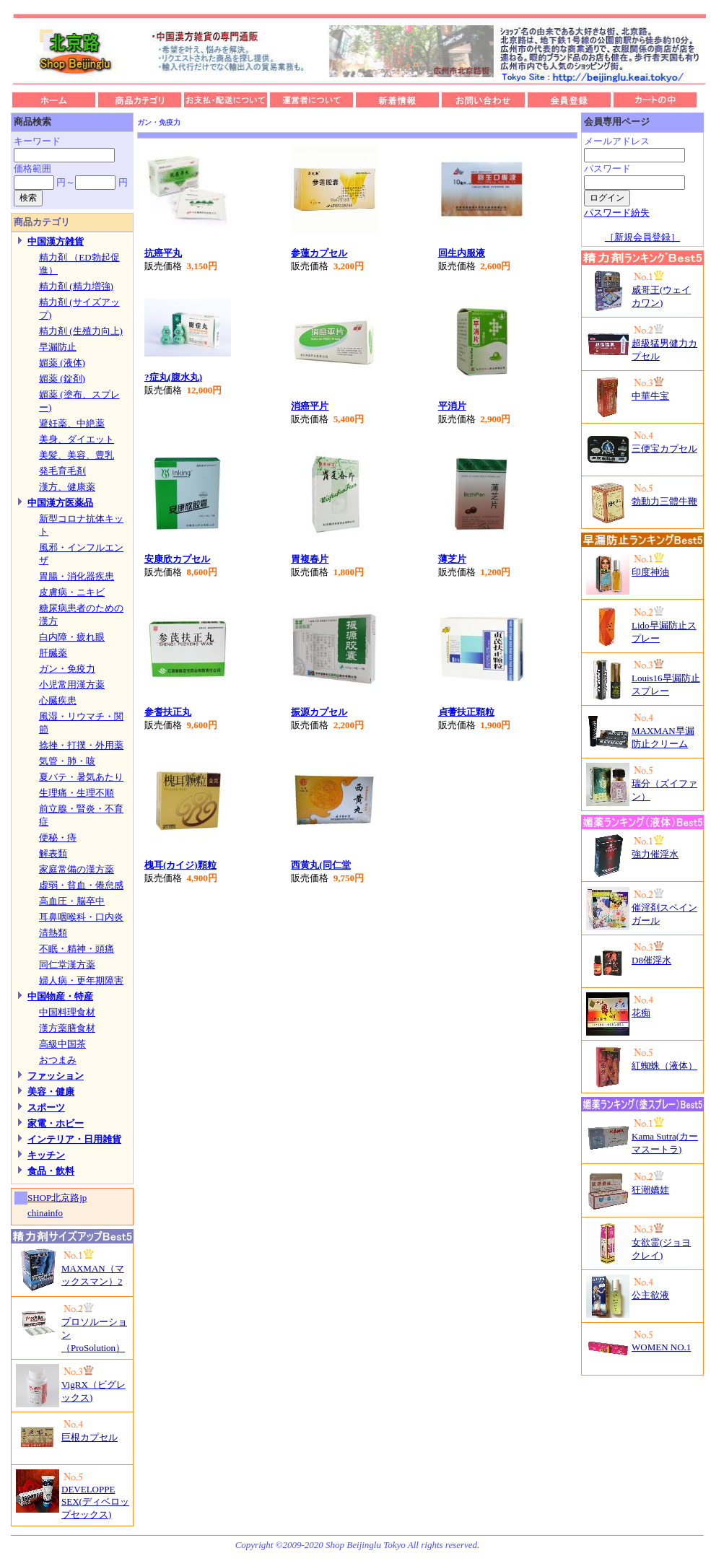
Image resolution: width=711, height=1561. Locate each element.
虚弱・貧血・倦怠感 (81, 885)
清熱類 (53, 932)
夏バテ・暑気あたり (81, 776)
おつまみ (58, 1059)
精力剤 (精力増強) (76, 286)
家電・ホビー (55, 1123)
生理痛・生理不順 (76, 792)
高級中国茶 (62, 1044)
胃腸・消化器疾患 (76, 576)
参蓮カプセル (319, 253)
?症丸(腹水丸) (173, 377)
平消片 (452, 406)
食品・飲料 (50, 1171)
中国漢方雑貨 (55, 241)
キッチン (46, 1155)
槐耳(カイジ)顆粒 (180, 865)
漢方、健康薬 (67, 486)
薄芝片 (452, 559)
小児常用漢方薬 (72, 684)
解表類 (53, 853)
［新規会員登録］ (642, 237)
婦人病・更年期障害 (81, 980)
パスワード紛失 (617, 212)
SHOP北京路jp (57, 1197)
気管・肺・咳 (67, 761)
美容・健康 (50, 1091)
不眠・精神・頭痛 (76, 948)
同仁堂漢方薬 (67, 964)
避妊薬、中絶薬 (72, 423)
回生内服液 (461, 253)
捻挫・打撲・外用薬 (81, 745)
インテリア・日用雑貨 (74, 1139)
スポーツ (46, 1107)
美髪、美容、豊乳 (76, 455)
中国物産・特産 (60, 996)
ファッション (55, 1075)
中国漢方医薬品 (60, 502)
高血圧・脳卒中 (72, 901)
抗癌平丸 (163, 253)
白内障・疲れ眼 (72, 636)
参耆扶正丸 (167, 712)
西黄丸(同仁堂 (320, 865)
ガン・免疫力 (67, 668)
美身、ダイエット (76, 439)
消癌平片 (309, 406)
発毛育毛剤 (62, 470)
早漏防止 (58, 346)
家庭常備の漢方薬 (76, 869)
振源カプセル (319, 712)
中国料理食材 (67, 1012)
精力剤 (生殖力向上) (81, 330)
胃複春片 (309, 559)
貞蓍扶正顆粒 (466, 712)
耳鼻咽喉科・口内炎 (81, 916)
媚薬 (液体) (62, 362)
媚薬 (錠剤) (62, 378)
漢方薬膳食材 (67, 1028)
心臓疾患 (58, 700)
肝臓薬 (53, 652)
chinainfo (45, 1212)
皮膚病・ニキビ (72, 592)
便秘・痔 (58, 837)
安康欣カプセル (177, 559)
